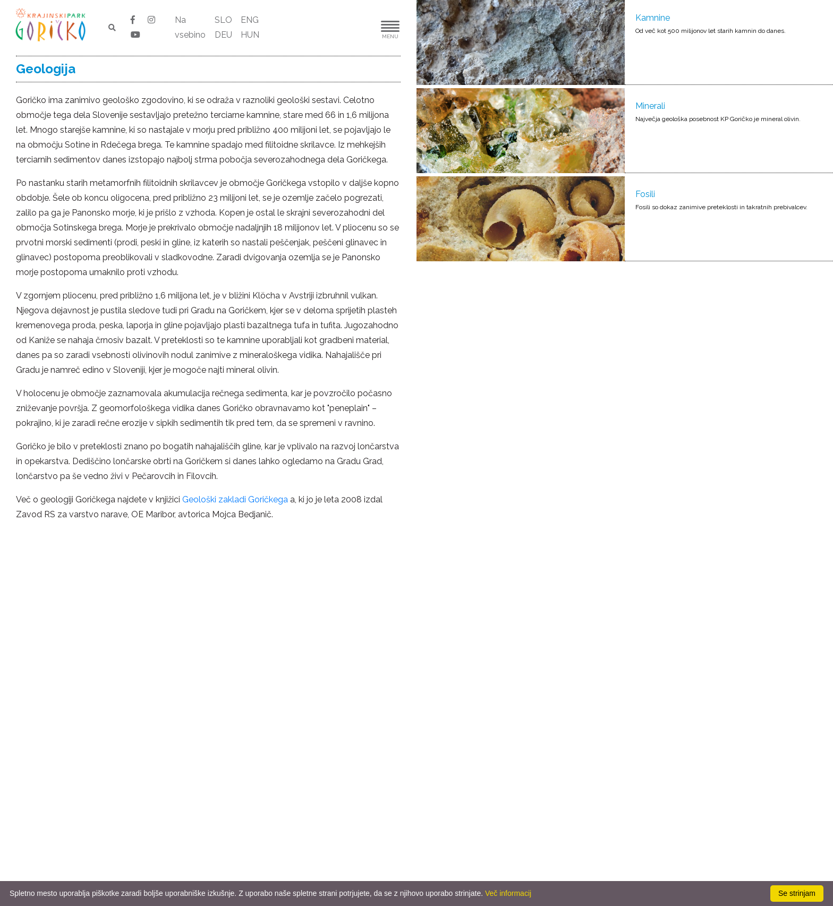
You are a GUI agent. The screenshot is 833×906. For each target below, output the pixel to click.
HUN (250, 35)
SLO (223, 20)
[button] (358, 28)
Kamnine (652, 18)
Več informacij (508, 893)
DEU (223, 35)
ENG (250, 20)
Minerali (650, 106)
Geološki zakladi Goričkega (235, 499)
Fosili (645, 194)
